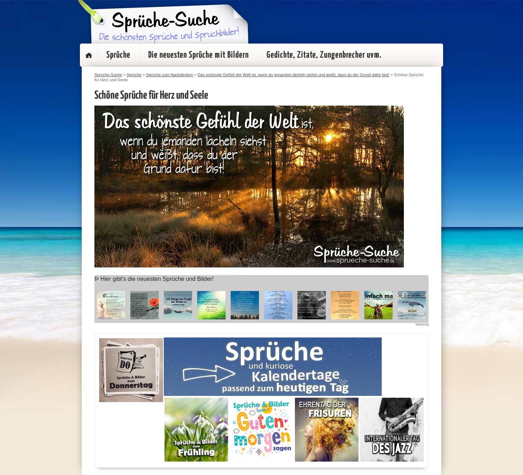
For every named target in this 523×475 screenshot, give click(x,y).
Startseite (88, 55)
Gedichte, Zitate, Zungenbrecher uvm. (324, 55)
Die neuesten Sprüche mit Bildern (198, 55)
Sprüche (118, 55)
